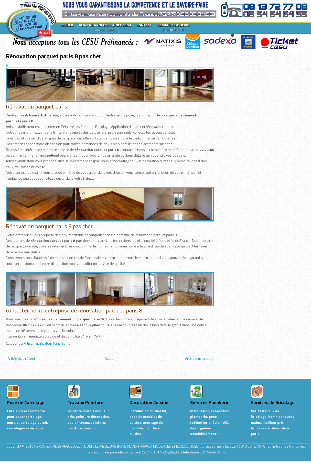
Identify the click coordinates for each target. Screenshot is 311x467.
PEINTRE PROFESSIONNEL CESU (105, 27)
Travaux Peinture (85, 402)
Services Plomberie (210, 402)
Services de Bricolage (273, 402)
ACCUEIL (67, 25)
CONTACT (144, 25)
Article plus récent (21, 358)
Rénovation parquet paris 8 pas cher (53, 56)
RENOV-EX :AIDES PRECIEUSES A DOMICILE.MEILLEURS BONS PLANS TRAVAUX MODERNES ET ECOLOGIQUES (116, 446)
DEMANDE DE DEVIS (173, 27)
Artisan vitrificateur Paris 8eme (47, 343)
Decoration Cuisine (149, 402)
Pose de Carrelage (26, 402)
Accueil (110, 358)
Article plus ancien (199, 358)
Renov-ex (297, 446)
